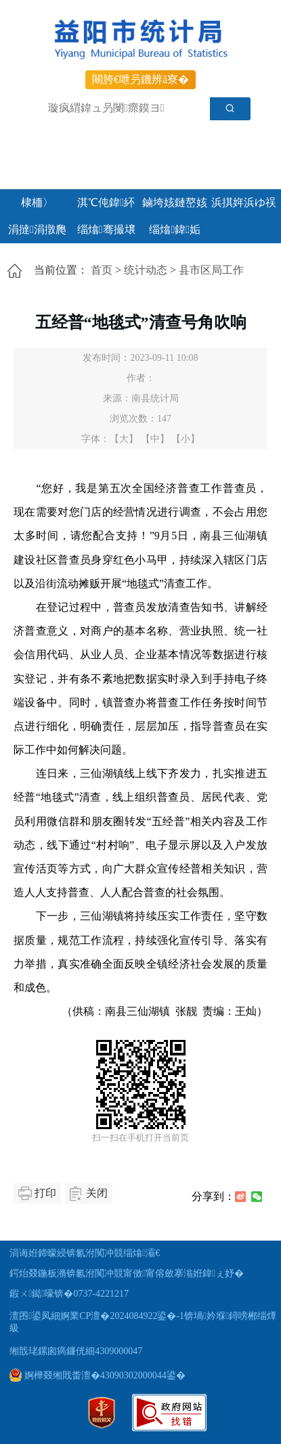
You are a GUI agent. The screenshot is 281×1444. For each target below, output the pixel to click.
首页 (101, 270)
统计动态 (145, 270)
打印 (45, 1193)
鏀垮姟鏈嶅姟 (174, 202)
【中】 (155, 439)
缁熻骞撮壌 (106, 229)
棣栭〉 (37, 202)
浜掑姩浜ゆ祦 (243, 202)
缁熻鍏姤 (174, 229)
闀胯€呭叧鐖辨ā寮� (140, 79)
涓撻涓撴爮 (37, 229)
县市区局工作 (211, 270)
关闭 (97, 1193)
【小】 (185, 439)
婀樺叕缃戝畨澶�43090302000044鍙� (97, 1375)
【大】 (124, 439)
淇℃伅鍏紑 (106, 202)
